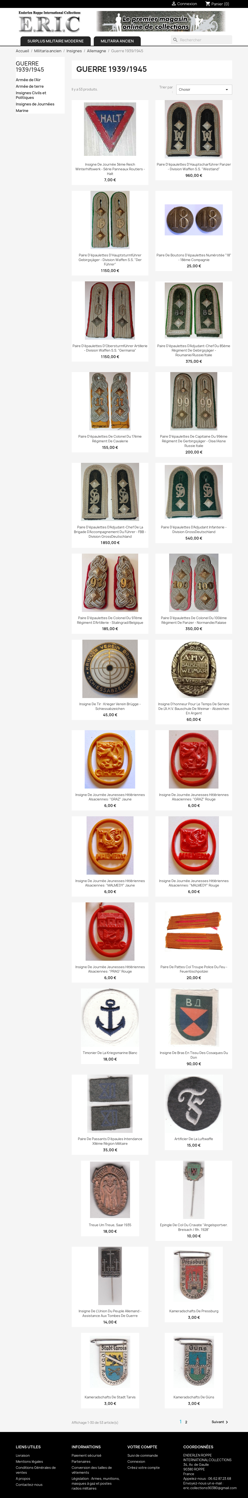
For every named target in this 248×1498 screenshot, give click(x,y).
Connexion (136, 1461)
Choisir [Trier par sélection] (204, 89)
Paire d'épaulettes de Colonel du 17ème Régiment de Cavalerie (110, 438)
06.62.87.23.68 (219, 1478)
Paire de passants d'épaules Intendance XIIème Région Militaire (110, 1141)
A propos (23, 1478)
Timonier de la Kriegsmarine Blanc (110, 1053)
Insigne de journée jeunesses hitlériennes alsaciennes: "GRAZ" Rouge (194, 797)
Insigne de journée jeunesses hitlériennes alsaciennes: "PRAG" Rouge (110, 969)
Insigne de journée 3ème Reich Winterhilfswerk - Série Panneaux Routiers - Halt (110, 169)
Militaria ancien (117, 41)
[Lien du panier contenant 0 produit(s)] (217, 4)
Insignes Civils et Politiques (31, 95)
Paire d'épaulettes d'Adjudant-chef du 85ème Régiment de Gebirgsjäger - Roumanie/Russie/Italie (193, 350)
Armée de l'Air (28, 79)
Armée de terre (30, 86)
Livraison (23, 1455)
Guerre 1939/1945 (30, 66)
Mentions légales (29, 1461)
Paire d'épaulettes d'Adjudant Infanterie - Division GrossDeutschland (194, 529)
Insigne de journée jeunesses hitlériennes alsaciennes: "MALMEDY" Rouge (194, 883)
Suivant (221, 1422)
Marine (22, 110)
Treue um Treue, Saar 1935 (110, 1225)
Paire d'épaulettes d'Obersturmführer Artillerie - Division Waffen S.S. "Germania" (110, 348)
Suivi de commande (142, 1455)
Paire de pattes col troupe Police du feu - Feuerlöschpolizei (194, 969)
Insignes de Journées (35, 104)
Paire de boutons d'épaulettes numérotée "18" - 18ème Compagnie (194, 257)
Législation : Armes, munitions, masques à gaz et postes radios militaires (96, 1483)
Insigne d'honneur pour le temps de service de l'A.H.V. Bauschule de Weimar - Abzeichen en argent (193, 709)
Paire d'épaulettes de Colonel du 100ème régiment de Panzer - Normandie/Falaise (194, 620)
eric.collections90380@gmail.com (210, 1488)
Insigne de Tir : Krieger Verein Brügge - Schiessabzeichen (110, 706)
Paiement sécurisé (86, 1455)
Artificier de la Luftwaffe (193, 1139)
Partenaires (81, 1461)
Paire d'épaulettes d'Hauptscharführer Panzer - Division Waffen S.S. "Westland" (194, 166)
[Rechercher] (201, 40)
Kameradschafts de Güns (194, 1397)
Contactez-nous (29, 1484)
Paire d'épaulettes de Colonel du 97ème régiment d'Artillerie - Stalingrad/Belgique (110, 620)
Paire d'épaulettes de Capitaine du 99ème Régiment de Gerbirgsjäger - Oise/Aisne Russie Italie (194, 441)
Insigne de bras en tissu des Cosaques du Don (194, 1055)
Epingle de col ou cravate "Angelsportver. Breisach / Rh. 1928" (194, 1227)
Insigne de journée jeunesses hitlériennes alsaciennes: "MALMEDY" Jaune (110, 883)
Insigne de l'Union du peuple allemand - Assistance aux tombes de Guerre (110, 1313)
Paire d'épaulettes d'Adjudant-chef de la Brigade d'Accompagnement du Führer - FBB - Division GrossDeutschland (110, 532)
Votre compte (142, 1446)
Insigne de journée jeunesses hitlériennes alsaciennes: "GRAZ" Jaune (110, 797)
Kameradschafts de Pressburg (193, 1311)
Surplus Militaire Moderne (55, 41)
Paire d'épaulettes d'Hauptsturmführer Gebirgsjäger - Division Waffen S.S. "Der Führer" (110, 260)
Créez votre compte (143, 1467)
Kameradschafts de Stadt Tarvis (110, 1397)
